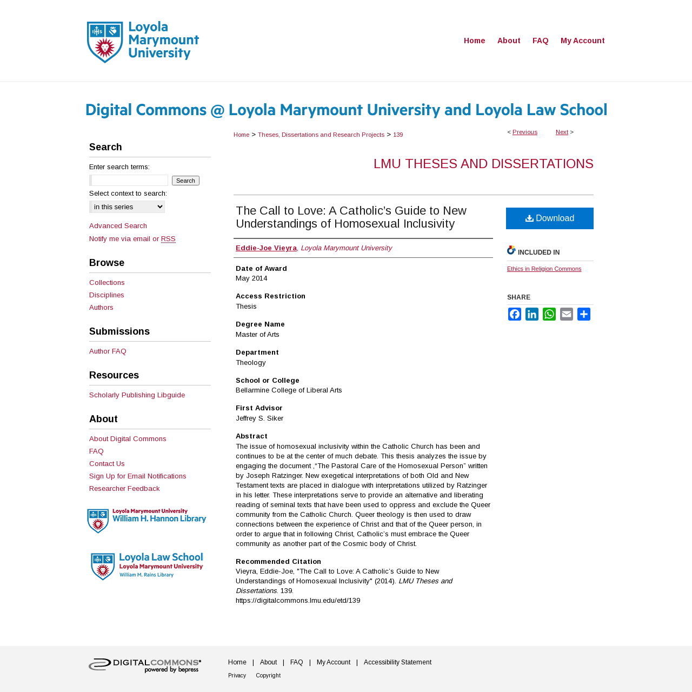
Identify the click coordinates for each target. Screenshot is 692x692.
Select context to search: (128, 193)
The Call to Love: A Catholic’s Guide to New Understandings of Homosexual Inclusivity (351, 217)
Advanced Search (118, 226)
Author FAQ (108, 351)
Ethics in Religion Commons (544, 268)
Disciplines (106, 295)
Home (241, 134)
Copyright (268, 675)
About (268, 662)
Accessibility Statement (397, 662)
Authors (101, 307)
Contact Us (107, 464)
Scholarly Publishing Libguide (137, 395)
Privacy (237, 675)
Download (550, 218)
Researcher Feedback (124, 488)
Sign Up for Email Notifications (138, 476)
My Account (333, 662)
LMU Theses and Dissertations (484, 163)
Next (562, 132)
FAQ (96, 451)
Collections (107, 282)
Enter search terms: (119, 167)
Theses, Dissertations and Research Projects (321, 134)
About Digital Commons (128, 439)
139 (398, 134)
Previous (525, 132)
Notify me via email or (132, 239)
